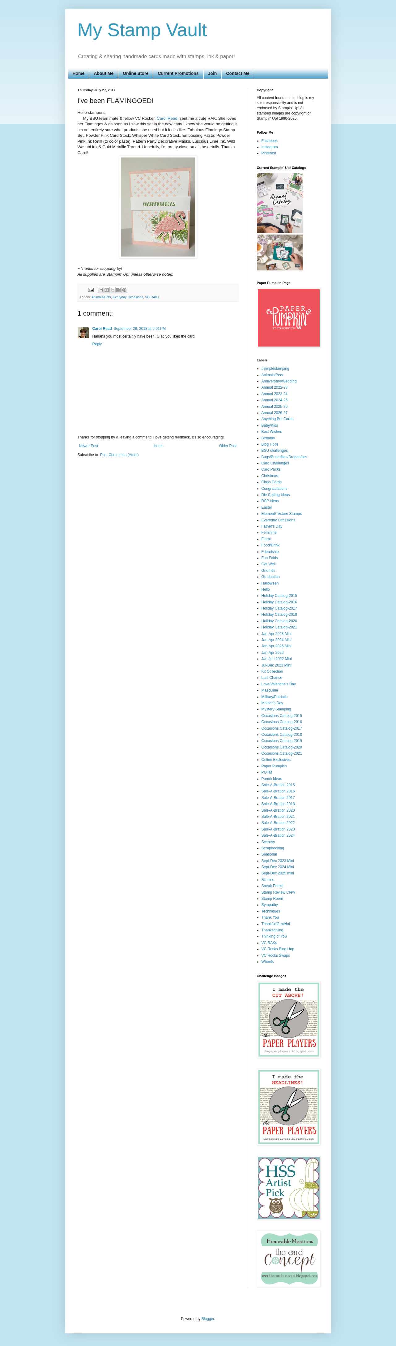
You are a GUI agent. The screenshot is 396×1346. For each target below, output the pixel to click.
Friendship (270, 552)
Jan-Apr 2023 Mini (277, 634)
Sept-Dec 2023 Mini (278, 861)
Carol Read (167, 118)
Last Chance (272, 677)
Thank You (270, 917)
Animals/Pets (101, 297)
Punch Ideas (272, 779)
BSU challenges (275, 450)
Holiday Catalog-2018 (279, 614)
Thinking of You (274, 936)
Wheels (268, 962)
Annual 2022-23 (275, 387)
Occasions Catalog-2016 (282, 722)
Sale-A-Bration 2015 (278, 785)
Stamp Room (272, 898)
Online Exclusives (276, 759)
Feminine (269, 532)
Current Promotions (178, 73)
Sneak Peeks (272, 886)
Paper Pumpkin (274, 766)
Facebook (270, 141)
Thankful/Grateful (276, 924)
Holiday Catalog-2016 (279, 602)
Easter (267, 507)
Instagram (270, 147)
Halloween (270, 583)
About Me (103, 73)
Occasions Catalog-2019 (282, 741)
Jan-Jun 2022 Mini (277, 659)
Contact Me (237, 73)
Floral (266, 539)
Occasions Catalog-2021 (282, 753)
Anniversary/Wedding (279, 381)
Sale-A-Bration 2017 (278, 798)
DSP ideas (270, 501)
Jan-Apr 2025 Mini (277, 646)
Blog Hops (270, 444)
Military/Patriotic (275, 697)
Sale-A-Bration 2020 (278, 810)
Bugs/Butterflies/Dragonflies (284, 457)
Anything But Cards (277, 419)
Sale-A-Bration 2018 (278, 804)
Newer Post (88, 446)
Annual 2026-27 (275, 413)
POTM (267, 772)
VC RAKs (152, 297)
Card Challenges (275, 463)
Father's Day (272, 526)
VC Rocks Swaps (276, 955)
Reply (97, 344)
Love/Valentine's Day (279, 684)
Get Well (269, 564)
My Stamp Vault (142, 29)
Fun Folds (270, 558)
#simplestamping (275, 368)
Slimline (268, 880)
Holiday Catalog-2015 (279, 595)
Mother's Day (272, 703)
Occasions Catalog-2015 (282, 716)
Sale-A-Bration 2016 (278, 791)
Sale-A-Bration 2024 (278, 835)
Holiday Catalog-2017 (279, 608)
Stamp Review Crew (278, 892)
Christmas (270, 476)
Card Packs (271, 469)
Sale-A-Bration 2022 (278, 823)
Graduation (271, 577)
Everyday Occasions (128, 297)
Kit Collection (272, 671)
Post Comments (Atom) (119, 455)
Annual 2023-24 (275, 394)
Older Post (228, 446)
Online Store (135, 73)
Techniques (271, 911)
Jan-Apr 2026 (273, 652)
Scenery (268, 842)
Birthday (268, 438)
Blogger (208, 1319)
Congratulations (274, 488)
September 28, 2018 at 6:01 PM (140, 328)
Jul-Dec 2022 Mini (276, 665)
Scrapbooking (273, 848)
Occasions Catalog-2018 (282, 734)
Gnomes (268, 570)
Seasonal (269, 854)
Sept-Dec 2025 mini (278, 873)
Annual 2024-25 (275, 400)
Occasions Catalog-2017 (282, 728)
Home (79, 73)
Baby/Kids (270, 425)
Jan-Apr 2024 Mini (277, 640)
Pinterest (269, 153)
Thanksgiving (272, 930)
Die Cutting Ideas (276, 495)
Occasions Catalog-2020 (282, 747)
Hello (266, 589)
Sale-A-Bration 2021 (278, 816)
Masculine (270, 690)
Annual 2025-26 (275, 406)
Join (212, 73)
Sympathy (270, 905)
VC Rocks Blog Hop (278, 949)
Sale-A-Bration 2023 (278, 829)
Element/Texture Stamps (282, 513)
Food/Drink (271, 545)
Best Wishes (272, 431)
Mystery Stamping (276, 709)
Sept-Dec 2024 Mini (278, 867)
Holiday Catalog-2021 (279, 627)
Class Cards (272, 482)
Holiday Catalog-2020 (279, 621)
